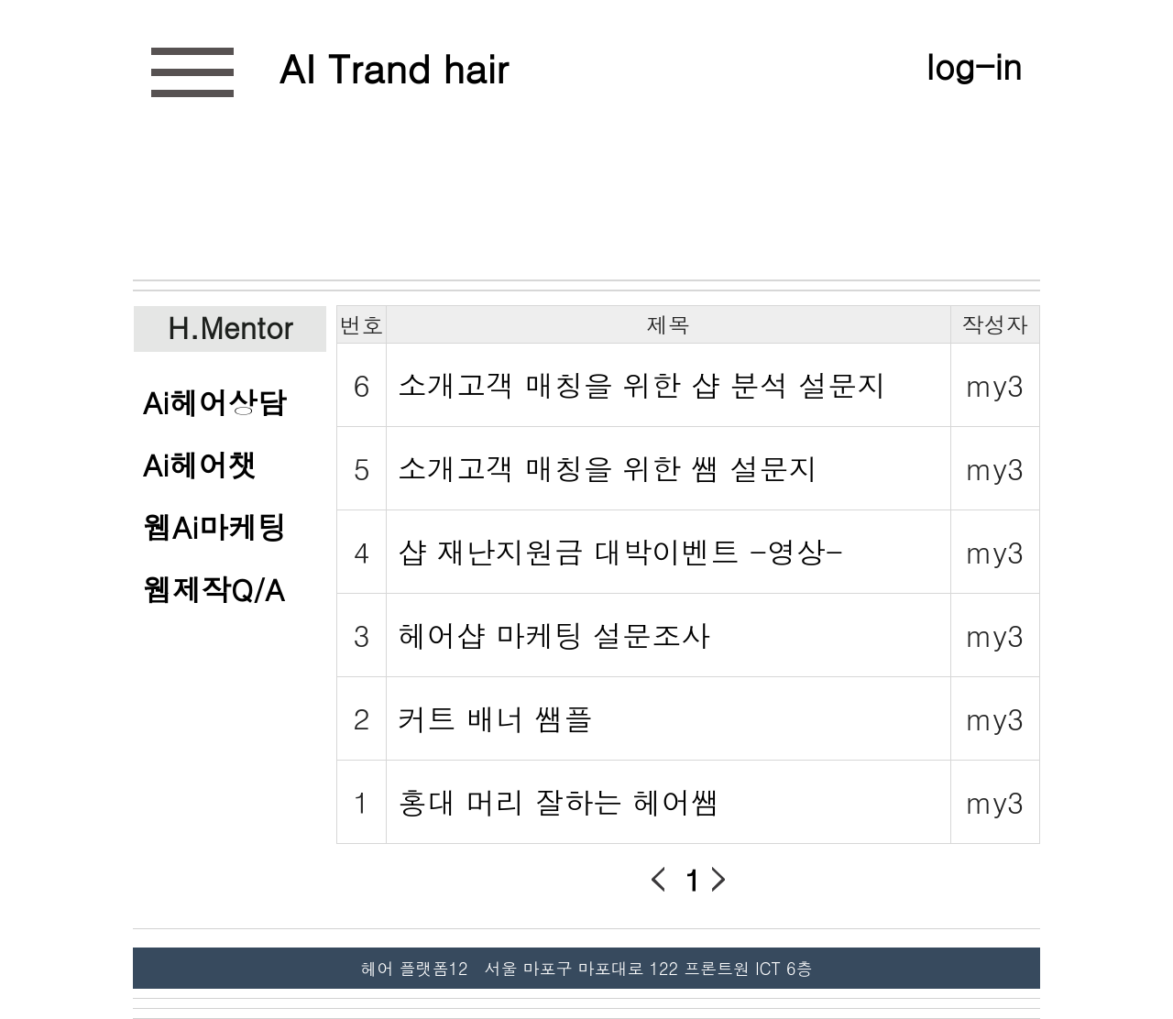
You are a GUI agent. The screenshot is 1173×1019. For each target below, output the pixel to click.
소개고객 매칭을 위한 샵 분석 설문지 (642, 384)
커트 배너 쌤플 (495, 718)
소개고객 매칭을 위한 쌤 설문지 (608, 467)
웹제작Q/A (214, 588)
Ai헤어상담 (215, 401)
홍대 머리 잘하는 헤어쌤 (559, 801)
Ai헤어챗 (200, 464)
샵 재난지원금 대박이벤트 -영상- (620, 551)
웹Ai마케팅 (215, 526)
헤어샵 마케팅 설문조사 (554, 634)
